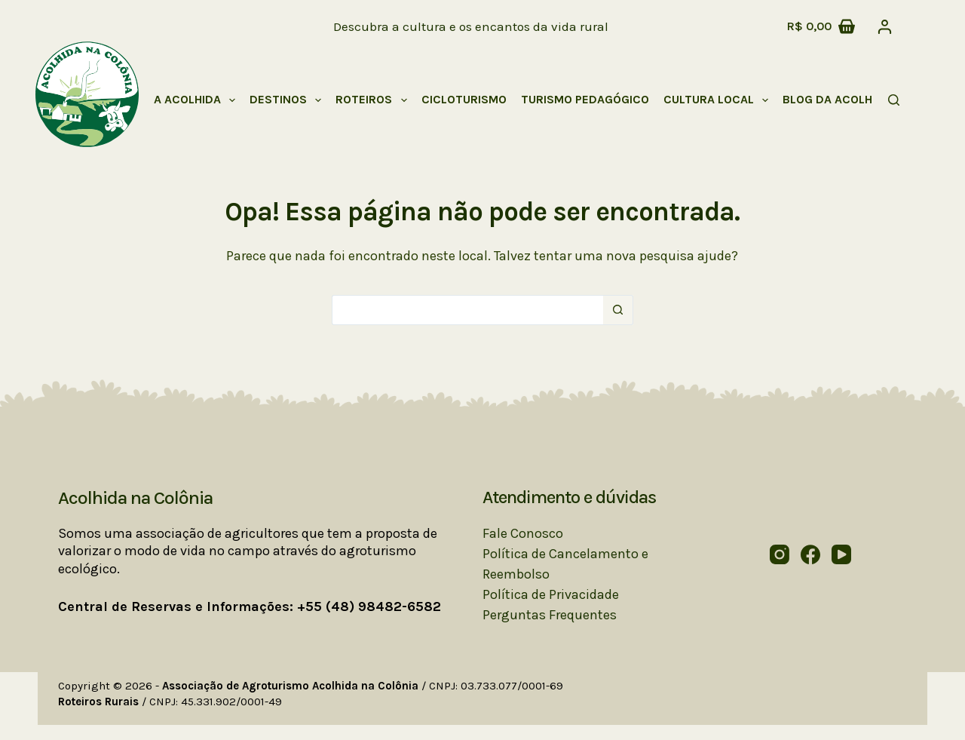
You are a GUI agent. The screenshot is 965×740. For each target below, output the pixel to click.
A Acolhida (197, 100)
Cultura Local (718, 100)
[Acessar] (885, 27)
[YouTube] (841, 554)
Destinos (288, 100)
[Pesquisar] (893, 100)
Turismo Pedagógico (585, 99)
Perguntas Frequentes (549, 614)
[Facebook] (810, 554)
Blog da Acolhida (837, 99)
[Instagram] (779, 554)
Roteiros (373, 100)
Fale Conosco (522, 533)
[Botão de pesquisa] (618, 310)
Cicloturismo (464, 99)
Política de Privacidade (550, 594)
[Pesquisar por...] (467, 310)
